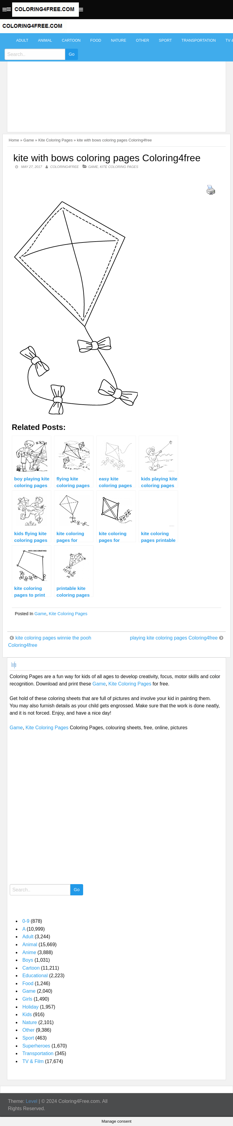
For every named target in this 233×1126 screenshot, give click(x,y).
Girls (27, 999)
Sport (165, 40)
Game (28, 140)
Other (142, 40)
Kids (27, 1014)
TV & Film (33, 1061)
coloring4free (64, 167)
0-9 (25, 921)
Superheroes (36, 1045)
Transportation (198, 40)
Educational (35, 975)
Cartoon (71, 40)
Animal (45, 40)
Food (95, 40)
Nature (118, 40)
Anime (29, 952)
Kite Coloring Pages (55, 140)
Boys (27, 960)
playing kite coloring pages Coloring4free (174, 637)
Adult (22, 40)
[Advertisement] (115, 79)
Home (14, 140)
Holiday (30, 1006)
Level (31, 1101)
